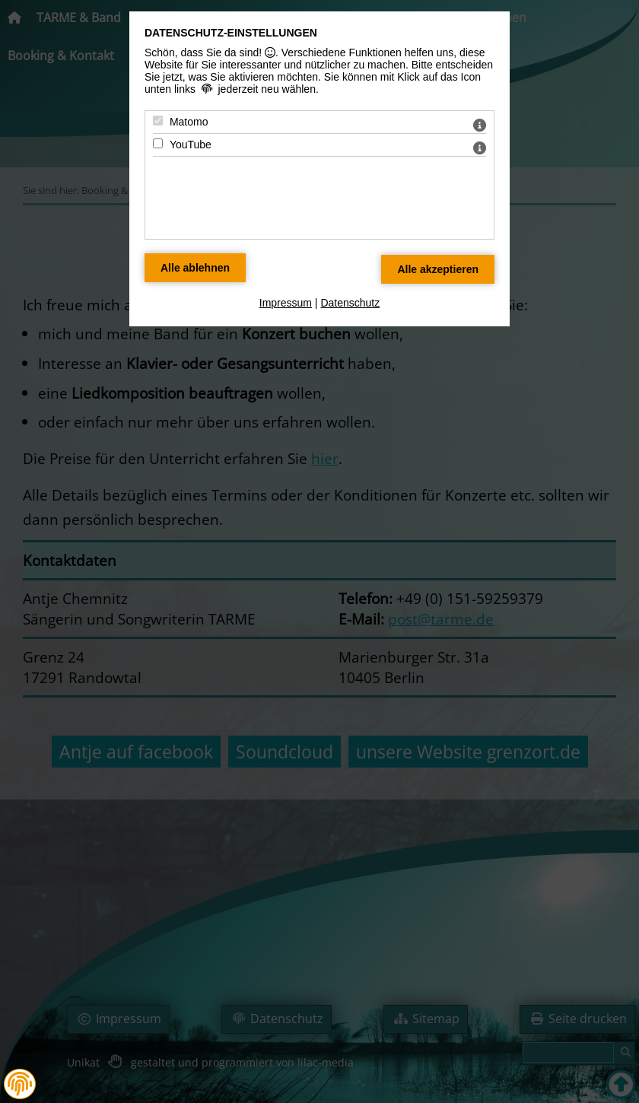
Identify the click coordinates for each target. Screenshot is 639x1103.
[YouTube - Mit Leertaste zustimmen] (158, 143)
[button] (20, 1084)
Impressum (285, 303)
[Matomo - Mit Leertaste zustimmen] (158, 121)
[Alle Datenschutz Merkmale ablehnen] (195, 267)
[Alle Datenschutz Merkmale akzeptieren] (437, 269)
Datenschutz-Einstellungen (231, 33)
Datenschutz (350, 303)
